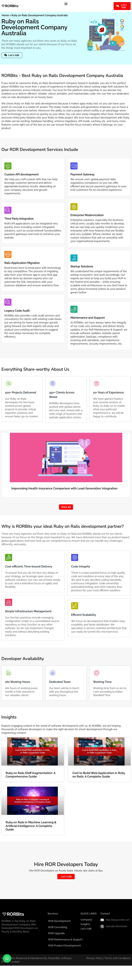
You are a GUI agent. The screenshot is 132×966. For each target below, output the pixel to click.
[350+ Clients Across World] (52, 383)
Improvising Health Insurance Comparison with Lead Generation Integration (64, 488)
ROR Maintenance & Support (65, 939)
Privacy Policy (94, 958)
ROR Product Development (64, 945)
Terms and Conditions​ (118, 958)
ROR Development (59, 921)
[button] (66, 3)
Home (5, 15)
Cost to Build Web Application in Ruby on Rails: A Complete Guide (98, 774)
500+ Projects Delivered (20, 392)
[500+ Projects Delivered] (8, 383)
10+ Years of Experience (108, 392)
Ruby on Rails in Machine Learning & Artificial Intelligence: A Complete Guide (31, 825)
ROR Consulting (57, 927)
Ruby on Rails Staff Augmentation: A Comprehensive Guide (30, 774)
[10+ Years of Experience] (96, 383)
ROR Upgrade (56, 933)
